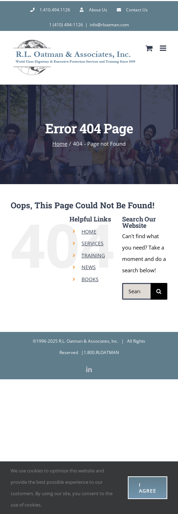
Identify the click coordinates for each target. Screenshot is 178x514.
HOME (89, 231)
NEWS (89, 267)
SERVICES (93, 243)
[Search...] (136, 291)
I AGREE (147, 487)
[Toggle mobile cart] (149, 48)
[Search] (159, 291)
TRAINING (93, 255)
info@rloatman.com (109, 25)
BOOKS (90, 279)
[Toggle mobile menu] (163, 48)
